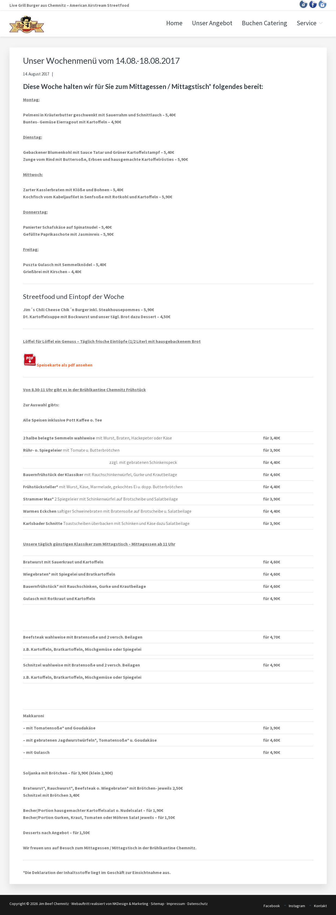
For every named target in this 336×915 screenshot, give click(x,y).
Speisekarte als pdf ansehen (57, 365)
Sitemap (157, 903)
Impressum (176, 903)
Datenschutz (197, 903)
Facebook (272, 906)
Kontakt (320, 906)
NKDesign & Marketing (130, 903)
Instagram (297, 906)
